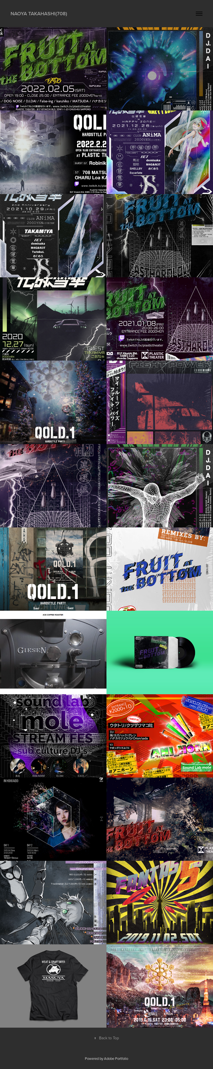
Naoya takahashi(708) (39, 13)
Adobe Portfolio (116, 1058)
